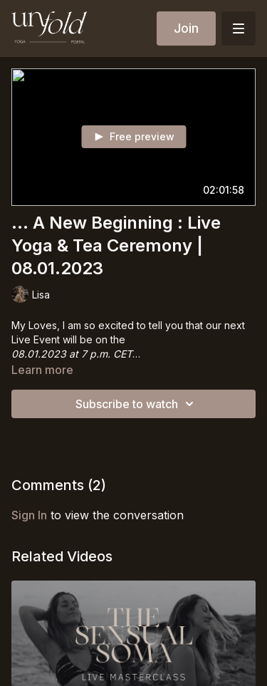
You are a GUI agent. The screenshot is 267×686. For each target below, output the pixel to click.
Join (186, 28)
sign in (29, 515)
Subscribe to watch (136, 403)
